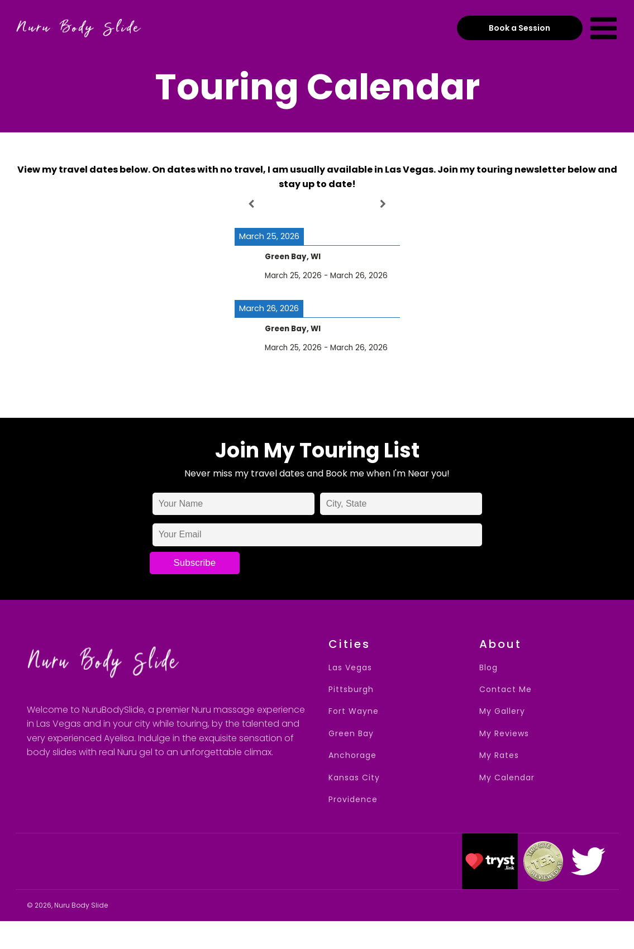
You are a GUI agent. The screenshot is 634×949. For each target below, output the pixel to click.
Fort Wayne (353, 711)
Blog (488, 668)
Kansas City (354, 778)
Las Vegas (350, 668)
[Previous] (251, 204)
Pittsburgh (351, 689)
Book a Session (519, 28)
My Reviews (504, 733)
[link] (588, 861)
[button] (490, 861)
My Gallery (502, 711)
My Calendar (507, 778)
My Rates (499, 755)
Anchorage (352, 755)
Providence (353, 799)
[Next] (382, 204)
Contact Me (505, 689)
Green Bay (351, 733)
